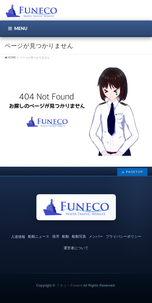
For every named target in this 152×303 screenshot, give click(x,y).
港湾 (55, 236)
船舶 (65, 236)
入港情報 (18, 237)
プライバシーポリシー (123, 236)
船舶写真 (79, 236)
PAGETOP (134, 171)
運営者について (76, 248)
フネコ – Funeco (69, 285)
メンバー (96, 236)
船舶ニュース (38, 236)
